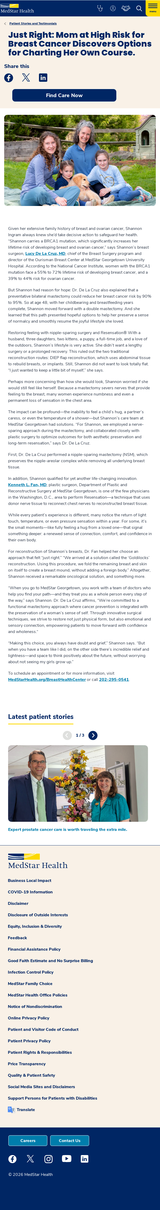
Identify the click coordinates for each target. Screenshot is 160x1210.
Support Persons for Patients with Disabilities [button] (52, 1098)
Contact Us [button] (70, 1141)
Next (93, 735)
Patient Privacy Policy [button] (29, 1041)
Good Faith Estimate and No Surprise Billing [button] (50, 961)
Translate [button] (26, 1110)
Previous (67, 735)
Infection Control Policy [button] (31, 972)
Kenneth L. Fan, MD (27, 485)
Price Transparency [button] (27, 1064)
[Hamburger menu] (153, 8)
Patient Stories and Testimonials (33, 23)
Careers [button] (28, 1141)
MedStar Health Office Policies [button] (37, 995)
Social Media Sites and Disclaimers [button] (41, 1087)
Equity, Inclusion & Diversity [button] (35, 926)
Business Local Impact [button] (29, 880)
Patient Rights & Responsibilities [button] (40, 1052)
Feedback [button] (17, 938)
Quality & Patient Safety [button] (31, 1075)
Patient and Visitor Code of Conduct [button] (43, 1029)
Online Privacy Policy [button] (28, 1018)
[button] (99, 8)
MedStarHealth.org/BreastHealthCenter (47, 679)
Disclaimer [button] (18, 903)
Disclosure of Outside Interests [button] (38, 915)
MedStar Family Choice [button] (30, 984)
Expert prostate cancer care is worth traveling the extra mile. (67, 829)
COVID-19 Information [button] (30, 892)
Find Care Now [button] (64, 95)
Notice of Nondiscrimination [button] (35, 1007)
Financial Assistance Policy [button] (34, 949)
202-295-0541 (114, 679)
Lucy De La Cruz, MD (45, 253)
